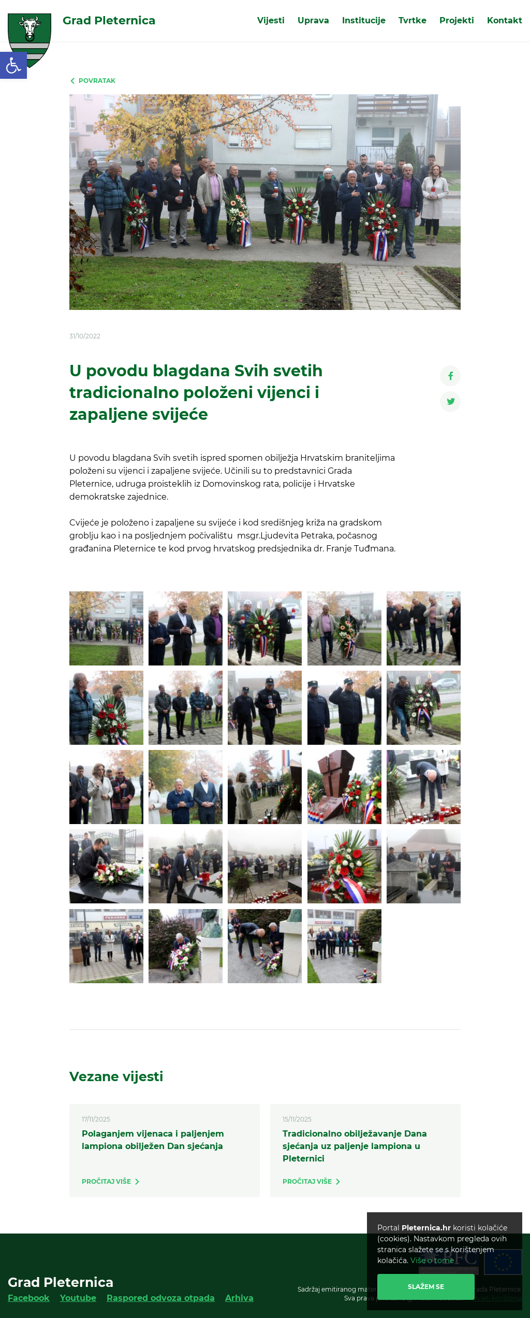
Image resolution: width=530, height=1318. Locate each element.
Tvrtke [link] (412, 20)
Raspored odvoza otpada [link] (161, 1298)
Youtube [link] (78, 1298)
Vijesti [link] (271, 20)
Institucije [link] (364, 20)
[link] (13, 65)
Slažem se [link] (426, 1287)
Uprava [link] (313, 20)
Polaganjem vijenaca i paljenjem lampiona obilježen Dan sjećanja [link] (153, 1140)
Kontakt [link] (504, 20)
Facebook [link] (29, 1298)
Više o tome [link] (432, 1260)
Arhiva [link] (239, 1298)
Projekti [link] (456, 20)
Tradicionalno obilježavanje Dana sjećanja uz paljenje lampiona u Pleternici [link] (355, 1146)
